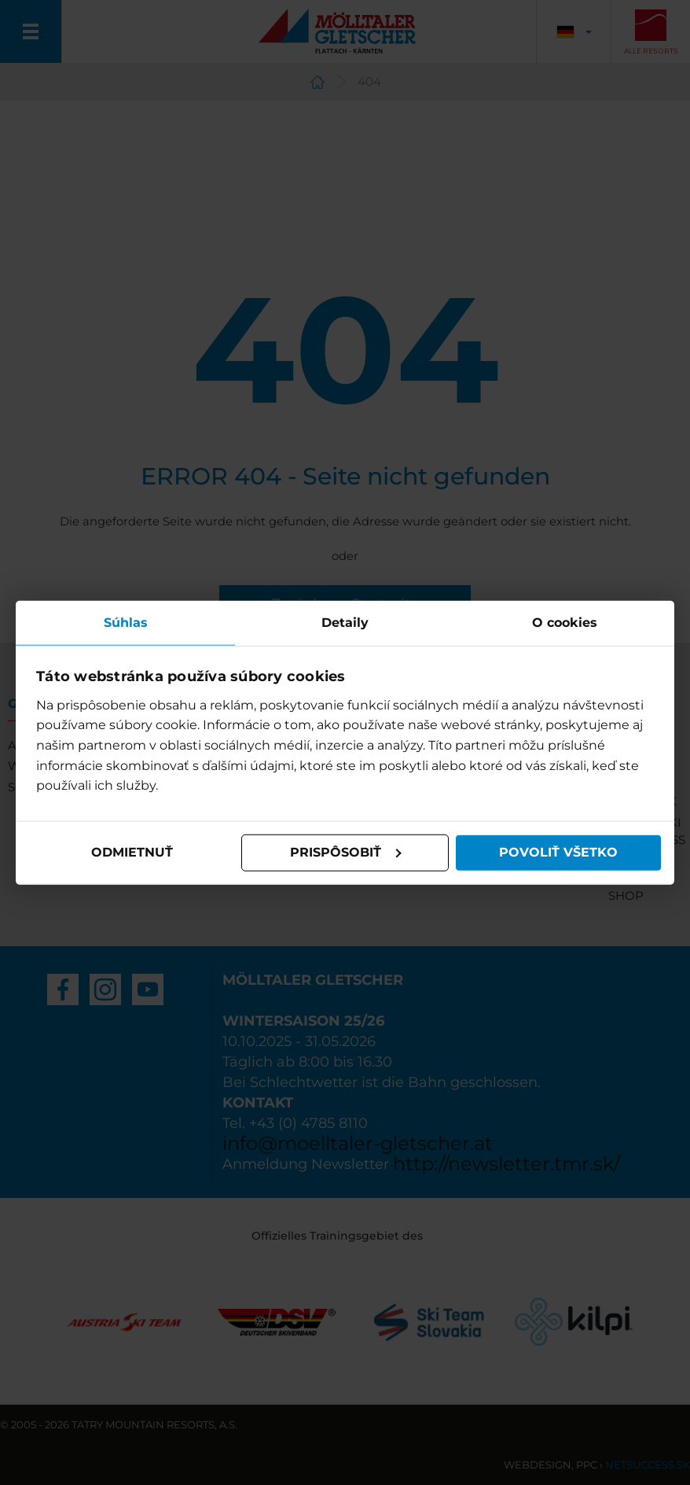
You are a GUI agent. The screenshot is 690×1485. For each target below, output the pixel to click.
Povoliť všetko (558, 852)
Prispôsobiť (346, 852)
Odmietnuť (132, 852)
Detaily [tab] (345, 622)
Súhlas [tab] (126, 622)
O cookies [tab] (564, 622)
